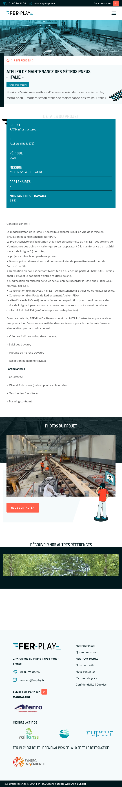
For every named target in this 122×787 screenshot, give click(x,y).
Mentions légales (86, 678)
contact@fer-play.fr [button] (32, 680)
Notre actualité (85, 665)
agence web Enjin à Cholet (71, 783)
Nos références (85, 645)
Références (22, 60)
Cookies (101, 684)
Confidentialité (85, 684)
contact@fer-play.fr (42, 3)
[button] (116, 3)
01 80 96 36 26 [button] (30, 671)
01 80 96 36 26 (14, 3)
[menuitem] (16, 3)
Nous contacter (85, 671)
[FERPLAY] (19, 13)
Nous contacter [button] (22, 507)
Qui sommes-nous (87, 652)
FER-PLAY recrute (87, 658)
